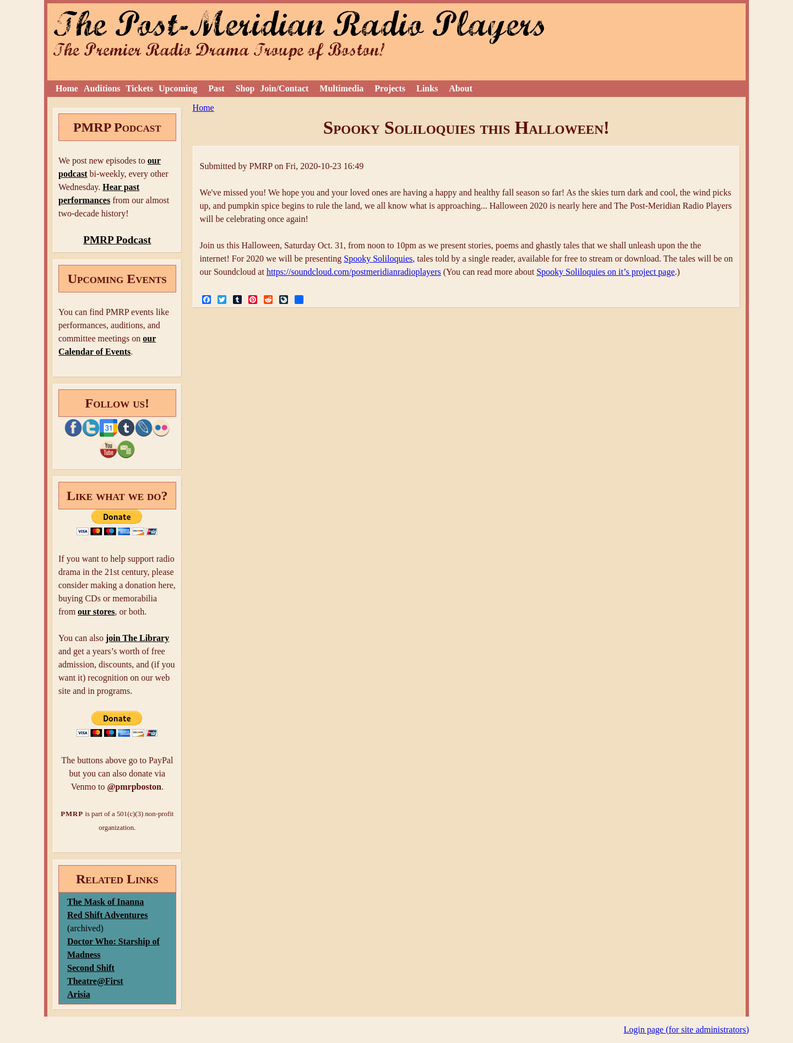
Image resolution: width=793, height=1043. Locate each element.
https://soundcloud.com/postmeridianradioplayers (354, 271)
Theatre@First (95, 981)
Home (67, 88)
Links (427, 88)
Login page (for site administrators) (686, 1029)
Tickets (139, 88)
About (460, 88)
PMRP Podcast (117, 240)
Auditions (102, 88)
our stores (96, 611)
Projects (389, 88)
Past (216, 88)
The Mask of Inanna (105, 901)
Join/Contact (284, 88)
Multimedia (341, 88)
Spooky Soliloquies (378, 258)
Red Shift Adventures (107, 915)
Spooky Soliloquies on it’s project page (605, 271)
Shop (245, 88)
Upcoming (178, 88)
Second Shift (91, 968)
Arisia (78, 994)
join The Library (137, 638)
